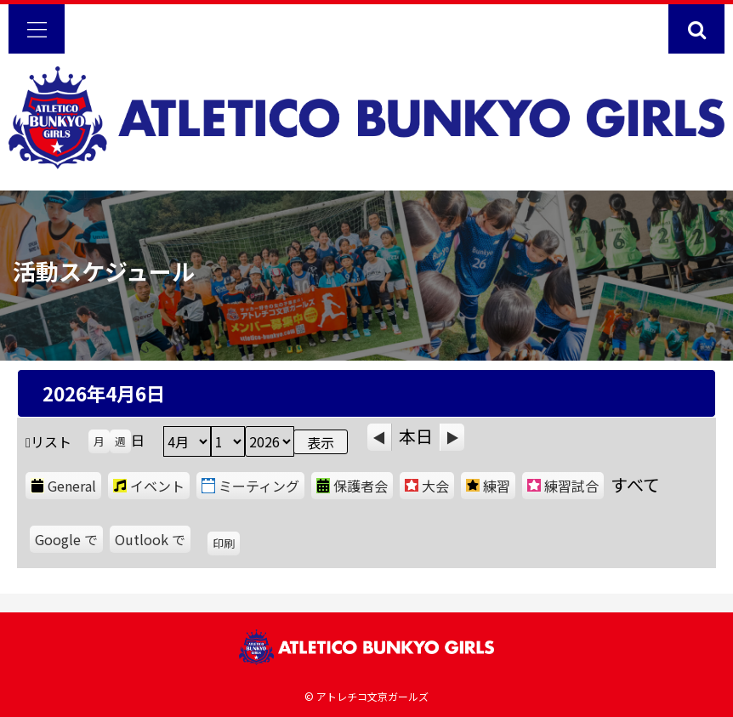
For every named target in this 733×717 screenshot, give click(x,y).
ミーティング (250, 485)
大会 (427, 485)
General (63, 485)
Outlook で (152, 541)
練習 (488, 485)
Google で (69, 541)
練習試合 (563, 485)
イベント (149, 485)
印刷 (226, 545)
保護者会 (352, 485)
